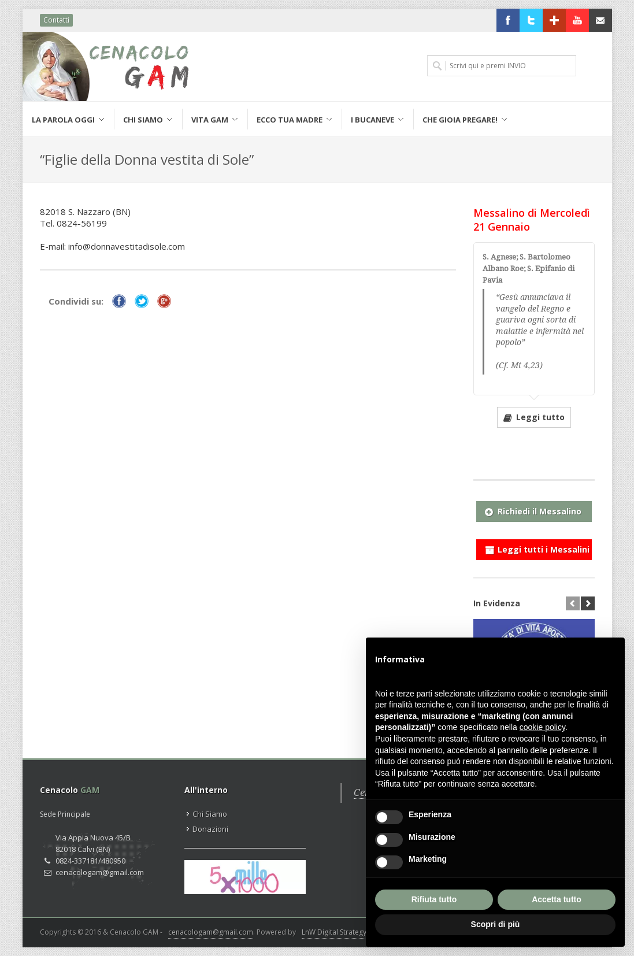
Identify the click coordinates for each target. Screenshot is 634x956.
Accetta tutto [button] (556, 899)
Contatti (56, 20)
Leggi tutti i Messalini (537, 547)
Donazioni (210, 829)
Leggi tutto (534, 417)
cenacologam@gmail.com (210, 932)
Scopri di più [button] (495, 924)
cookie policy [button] (542, 727)
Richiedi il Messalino (533, 509)
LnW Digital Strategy (334, 932)
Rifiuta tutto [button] (434, 899)
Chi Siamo (209, 814)
